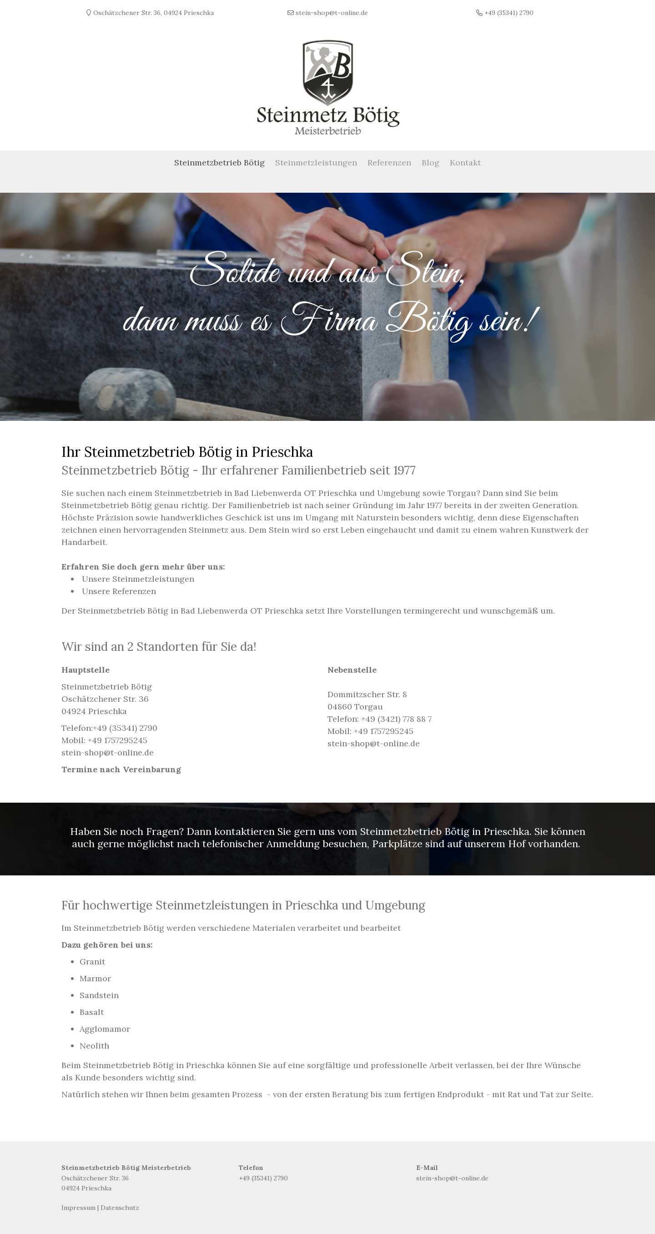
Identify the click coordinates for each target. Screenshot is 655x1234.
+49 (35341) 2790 (125, 725)
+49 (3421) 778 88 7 (396, 716)
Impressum (78, 1205)
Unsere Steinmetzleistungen (138, 576)
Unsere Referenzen (119, 588)
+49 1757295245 (117, 737)
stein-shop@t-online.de (452, 1175)
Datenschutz (120, 1205)
